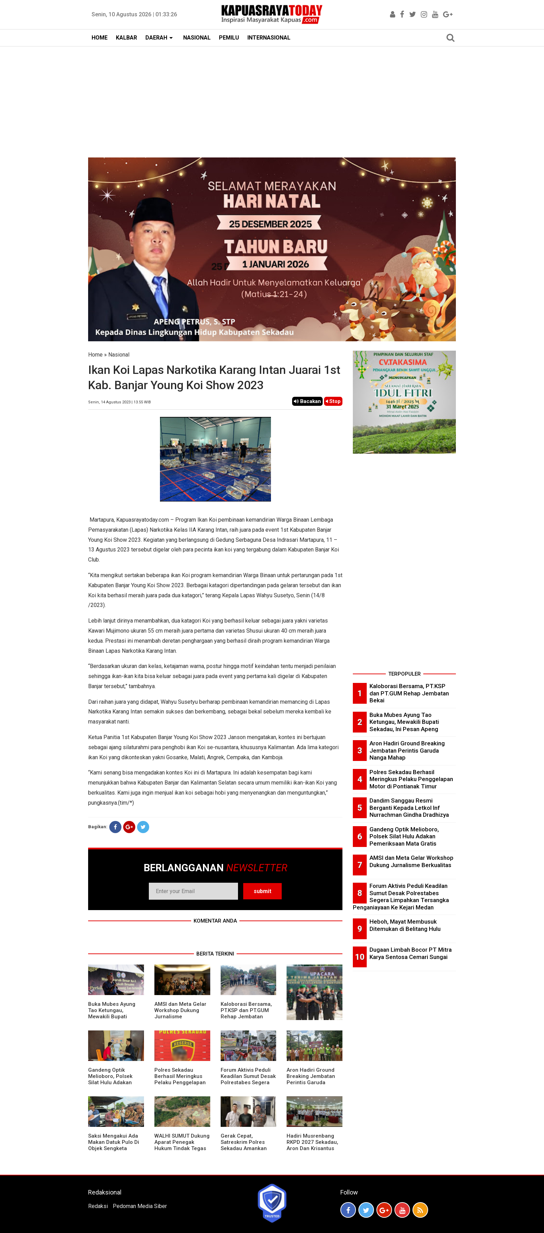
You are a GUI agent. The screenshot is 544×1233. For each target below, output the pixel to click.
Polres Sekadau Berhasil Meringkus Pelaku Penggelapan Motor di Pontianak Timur (180, 1082)
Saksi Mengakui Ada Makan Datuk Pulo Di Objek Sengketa (113, 1142)
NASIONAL (197, 37)
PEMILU (229, 37)
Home (95, 354)
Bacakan (307, 401)
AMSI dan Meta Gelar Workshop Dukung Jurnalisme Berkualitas (180, 1013)
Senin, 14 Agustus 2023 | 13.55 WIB (119, 402)
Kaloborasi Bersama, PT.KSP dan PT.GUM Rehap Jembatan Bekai (246, 1013)
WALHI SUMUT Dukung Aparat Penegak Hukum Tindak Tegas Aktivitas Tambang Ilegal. (182, 1148)
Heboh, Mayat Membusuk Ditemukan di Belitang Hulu (405, 925)
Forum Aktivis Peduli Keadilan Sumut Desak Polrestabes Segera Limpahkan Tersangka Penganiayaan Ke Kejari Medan (248, 1085)
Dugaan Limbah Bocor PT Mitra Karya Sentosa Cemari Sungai (410, 953)
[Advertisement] (272, 98)
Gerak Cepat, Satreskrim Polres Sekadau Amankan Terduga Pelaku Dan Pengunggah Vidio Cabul (246, 1151)
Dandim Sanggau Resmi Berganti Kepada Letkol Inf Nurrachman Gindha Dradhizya (409, 807)
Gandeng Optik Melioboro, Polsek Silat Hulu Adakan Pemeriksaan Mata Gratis (111, 1082)
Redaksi (98, 1206)
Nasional (118, 354)
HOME (100, 37)
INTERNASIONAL (268, 37)
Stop (333, 401)
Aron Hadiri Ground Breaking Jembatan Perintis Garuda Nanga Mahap (311, 1079)
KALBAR (126, 37)
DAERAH (156, 37)
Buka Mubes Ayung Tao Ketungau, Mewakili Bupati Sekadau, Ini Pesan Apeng (111, 1016)
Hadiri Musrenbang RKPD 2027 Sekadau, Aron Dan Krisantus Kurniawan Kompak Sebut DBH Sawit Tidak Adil (312, 1151)
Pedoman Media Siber (140, 1206)
